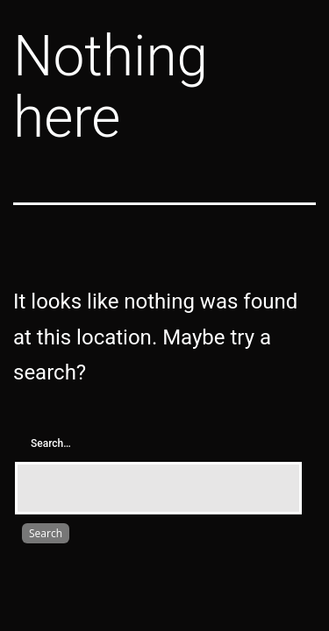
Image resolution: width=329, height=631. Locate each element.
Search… (51, 443)
